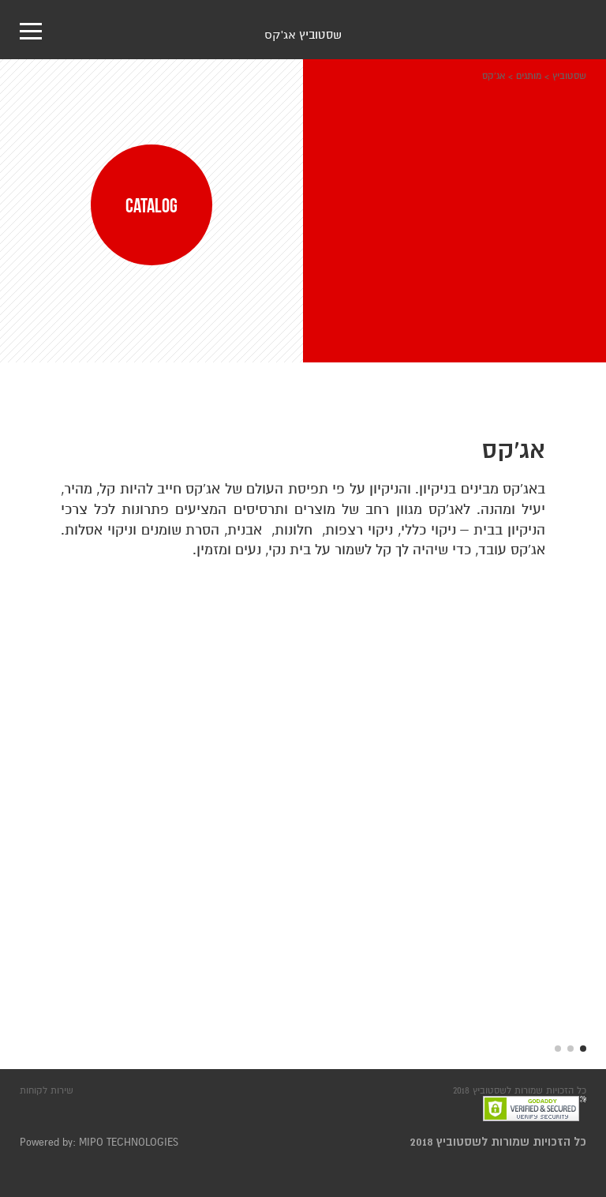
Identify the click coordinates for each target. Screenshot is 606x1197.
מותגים (528, 75)
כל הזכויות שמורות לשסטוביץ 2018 (498, 1142)
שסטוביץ (569, 75)
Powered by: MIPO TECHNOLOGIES (99, 1143)
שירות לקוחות (46, 1090)
